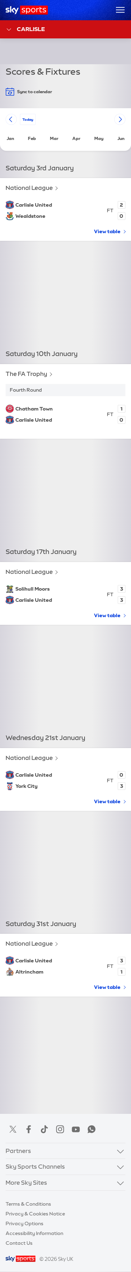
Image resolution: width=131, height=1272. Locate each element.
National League (29, 188)
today (27, 119)
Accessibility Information (34, 1233)
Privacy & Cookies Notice (35, 1213)
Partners (18, 1151)
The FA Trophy (26, 374)
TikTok (44, 1129)
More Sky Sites (26, 1182)
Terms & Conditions (28, 1203)
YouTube (76, 1129)
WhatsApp (92, 1129)
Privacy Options (24, 1223)
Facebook (29, 1129)
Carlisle (25, 29)
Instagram (60, 1129)
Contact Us (19, 1243)
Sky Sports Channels (35, 1166)
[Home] (27, 10)
